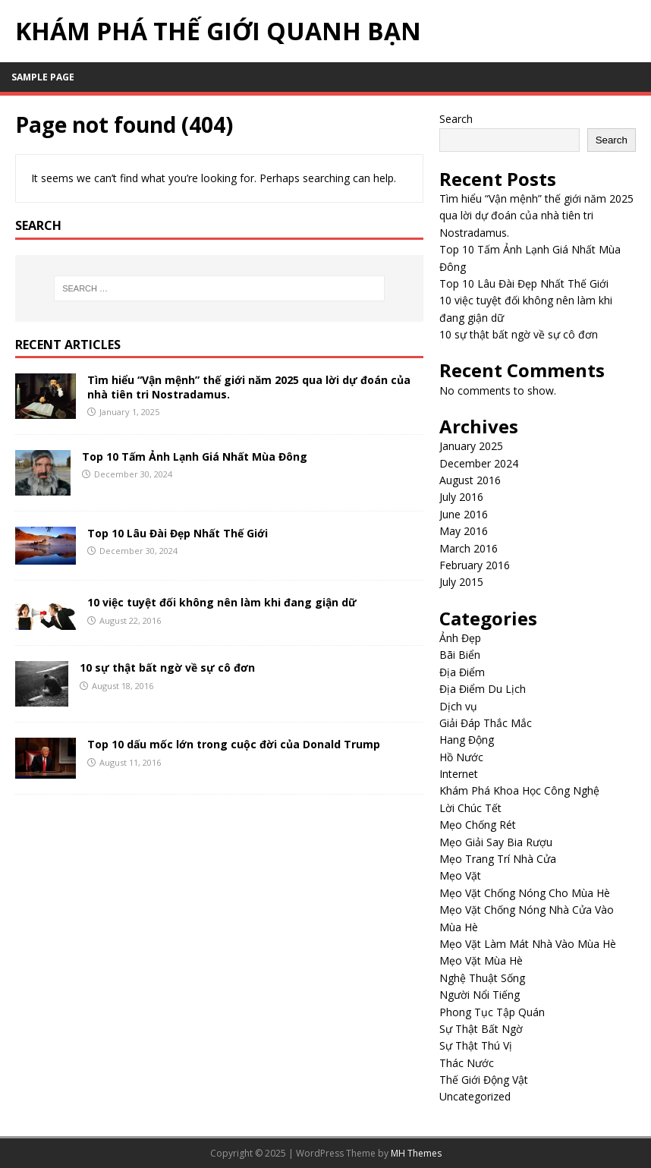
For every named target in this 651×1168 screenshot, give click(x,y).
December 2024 (478, 463)
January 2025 (471, 446)
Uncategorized (475, 1096)
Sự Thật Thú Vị (475, 1045)
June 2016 (463, 514)
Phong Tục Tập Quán (492, 1012)
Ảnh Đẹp (460, 638)
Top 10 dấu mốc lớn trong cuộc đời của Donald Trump (233, 744)
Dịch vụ (458, 706)
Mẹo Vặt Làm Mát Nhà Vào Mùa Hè (527, 944)
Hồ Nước (461, 757)
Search (456, 119)
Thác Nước (466, 1063)
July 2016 (461, 497)
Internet (458, 774)
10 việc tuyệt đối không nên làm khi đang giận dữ (222, 602)
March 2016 (468, 548)
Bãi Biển (459, 654)
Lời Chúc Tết (470, 808)
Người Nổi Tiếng (479, 994)
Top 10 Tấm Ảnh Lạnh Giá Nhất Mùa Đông (194, 456)
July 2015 (461, 582)
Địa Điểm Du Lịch (482, 689)
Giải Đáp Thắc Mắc (485, 723)
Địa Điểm (462, 672)
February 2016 (474, 565)
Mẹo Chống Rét (477, 824)
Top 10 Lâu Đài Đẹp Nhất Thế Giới (177, 533)
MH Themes (416, 1153)
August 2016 (470, 480)
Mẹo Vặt (460, 875)
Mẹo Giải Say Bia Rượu (495, 842)
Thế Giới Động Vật (483, 1079)
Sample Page (42, 77)
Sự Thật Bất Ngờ (481, 1029)
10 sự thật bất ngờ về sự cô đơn (167, 667)
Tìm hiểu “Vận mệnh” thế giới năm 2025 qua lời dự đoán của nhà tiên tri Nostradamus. (248, 387)
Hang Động (466, 739)
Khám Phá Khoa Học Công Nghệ (519, 790)
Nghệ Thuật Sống (482, 978)
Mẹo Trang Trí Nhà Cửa (497, 859)
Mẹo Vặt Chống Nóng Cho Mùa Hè (524, 893)
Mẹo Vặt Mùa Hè (481, 960)
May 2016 (463, 531)
